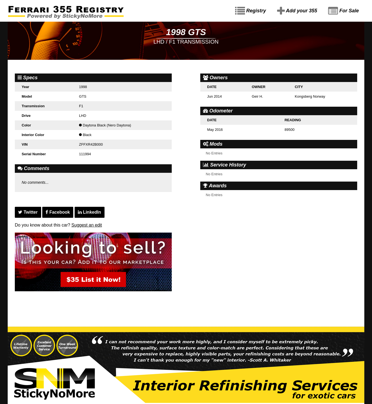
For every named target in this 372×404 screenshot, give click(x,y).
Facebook (58, 212)
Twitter (28, 212)
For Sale (343, 11)
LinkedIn (89, 212)
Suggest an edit (86, 225)
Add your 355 (297, 11)
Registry (250, 11)
